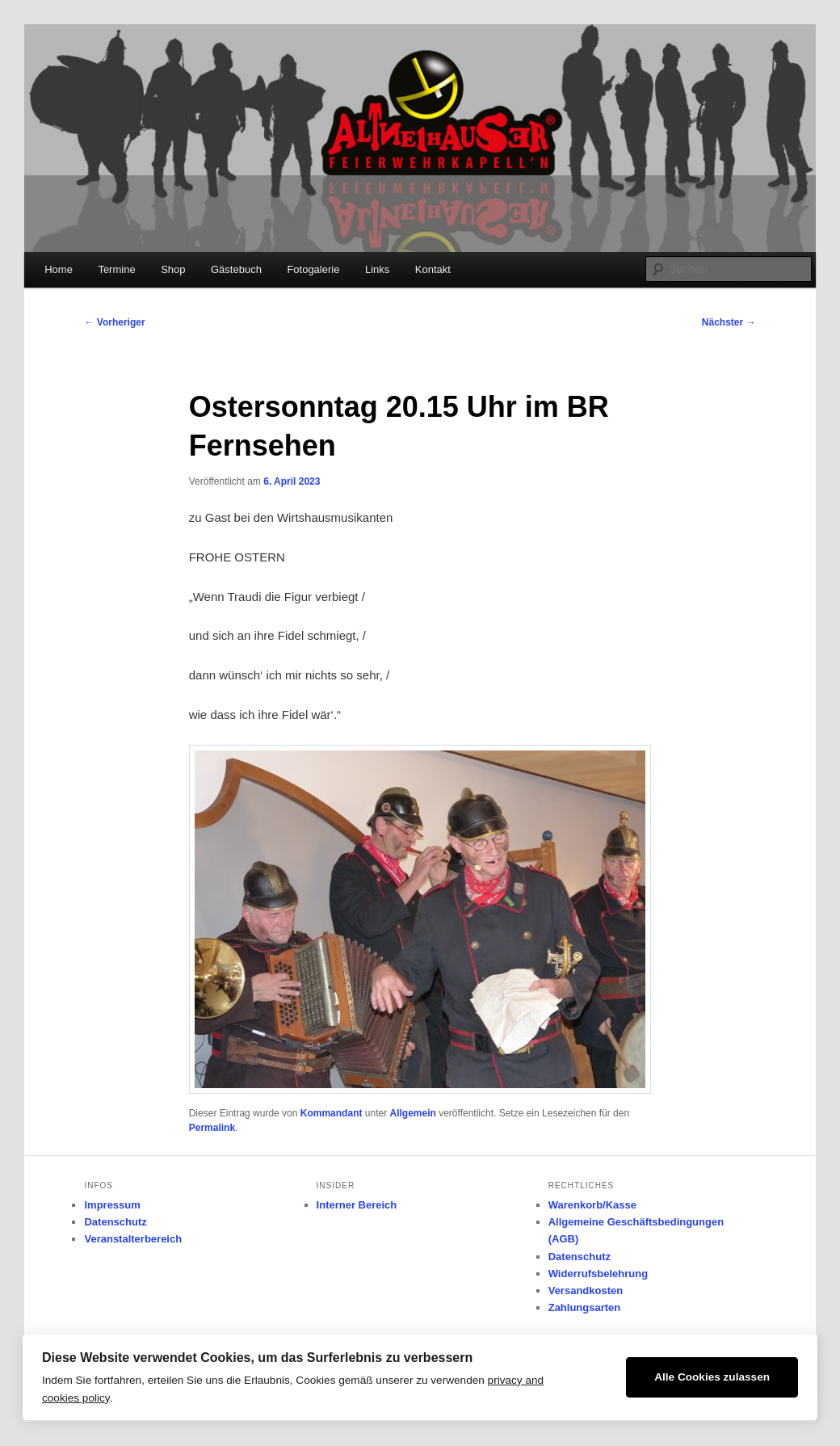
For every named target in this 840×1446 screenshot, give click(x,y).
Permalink (212, 1127)
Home (58, 269)
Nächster (729, 322)
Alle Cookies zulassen (712, 1377)
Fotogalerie (313, 269)
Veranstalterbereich (133, 1239)
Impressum (112, 1205)
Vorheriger (114, 322)
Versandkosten (586, 1290)
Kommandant (331, 1113)
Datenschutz (115, 1222)
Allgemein (412, 1113)
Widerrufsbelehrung (598, 1273)
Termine (116, 269)
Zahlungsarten (584, 1307)
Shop (173, 269)
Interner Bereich (357, 1205)
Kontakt (433, 269)
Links (377, 269)
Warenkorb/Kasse (592, 1205)
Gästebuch (236, 269)
